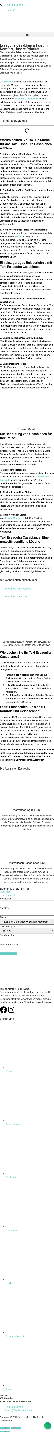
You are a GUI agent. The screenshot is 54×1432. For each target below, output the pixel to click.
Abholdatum (6, 899)
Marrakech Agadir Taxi (27, 810)
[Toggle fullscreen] (7, 1428)
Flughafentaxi (12, 1230)
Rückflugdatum (7, 935)
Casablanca (32, 98)
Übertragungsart (8, 926)
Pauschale (11, 895)
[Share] (13, 1428)
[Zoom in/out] (2, 1428)
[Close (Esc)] (18, 1428)
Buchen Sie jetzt (8, 953)
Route (3, 917)
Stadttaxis (11, 1177)
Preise (9, 1071)
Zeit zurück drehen (9, 945)
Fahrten (9, 1283)
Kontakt (9, 1389)
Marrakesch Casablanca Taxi (27, 863)
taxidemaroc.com (15, 678)
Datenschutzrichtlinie (16, 1336)
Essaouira (19, 98)
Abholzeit (4, 908)
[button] (27, 34)
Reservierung (12, 1124)
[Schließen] (5, 891)
